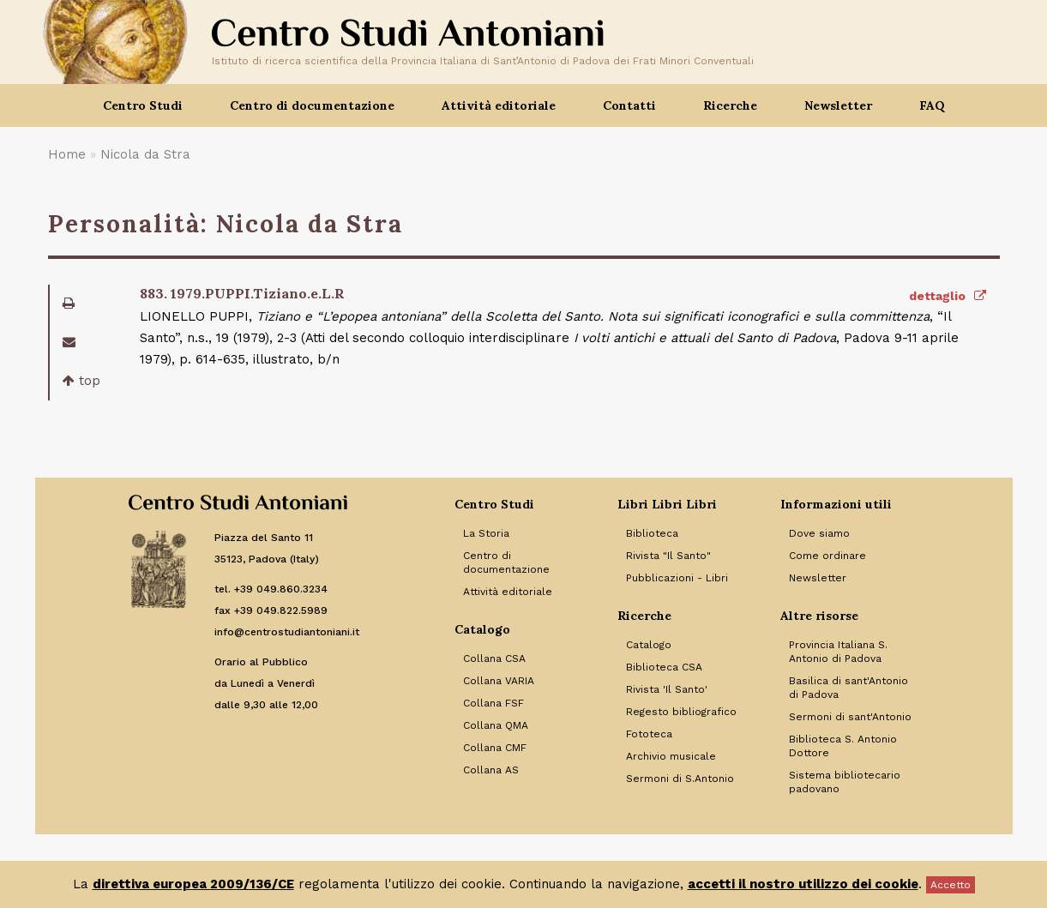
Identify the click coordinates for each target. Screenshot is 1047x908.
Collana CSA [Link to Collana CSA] (494, 658)
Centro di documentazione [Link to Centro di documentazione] (506, 562)
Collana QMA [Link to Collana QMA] (495, 725)
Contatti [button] (629, 105)
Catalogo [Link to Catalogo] (648, 645)
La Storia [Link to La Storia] (486, 533)
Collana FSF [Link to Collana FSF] (493, 703)
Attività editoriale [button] (499, 105)
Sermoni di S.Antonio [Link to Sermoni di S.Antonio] (680, 779)
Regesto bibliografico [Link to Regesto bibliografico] (681, 712)
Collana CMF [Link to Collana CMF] (495, 748)
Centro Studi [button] (143, 105)
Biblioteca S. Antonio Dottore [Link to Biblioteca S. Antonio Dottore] (843, 746)
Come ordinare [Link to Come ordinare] (827, 556)
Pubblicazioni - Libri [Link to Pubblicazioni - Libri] (677, 578)
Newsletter (838, 105)
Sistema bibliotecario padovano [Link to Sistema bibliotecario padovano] (844, 782)
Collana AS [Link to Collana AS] (491, 770)
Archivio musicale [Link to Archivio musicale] (671, 756)
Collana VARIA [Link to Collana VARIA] (498, 681)
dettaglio (947, 296)
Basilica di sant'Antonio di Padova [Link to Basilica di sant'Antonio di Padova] (848, 688)
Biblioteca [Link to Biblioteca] (652, 533)
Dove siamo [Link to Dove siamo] (819, 533)
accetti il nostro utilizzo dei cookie (803, 884)
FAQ (932, 105)
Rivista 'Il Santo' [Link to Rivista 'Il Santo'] (666, 689)
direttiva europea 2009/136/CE (193, 884)
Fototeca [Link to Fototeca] (649, 734)
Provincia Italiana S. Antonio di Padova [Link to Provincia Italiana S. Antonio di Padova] (838, 651)
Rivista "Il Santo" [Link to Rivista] (668, 556)
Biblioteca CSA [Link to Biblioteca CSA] (664, 667)
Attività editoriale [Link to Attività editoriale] (507, 592)
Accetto (950, 885)
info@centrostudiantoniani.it (286, 632)
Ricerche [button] (730, 105)
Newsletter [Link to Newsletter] (817, 578)
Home (67, 154)
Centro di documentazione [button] (312, 105)
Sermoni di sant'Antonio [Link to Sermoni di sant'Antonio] (850, 717)
